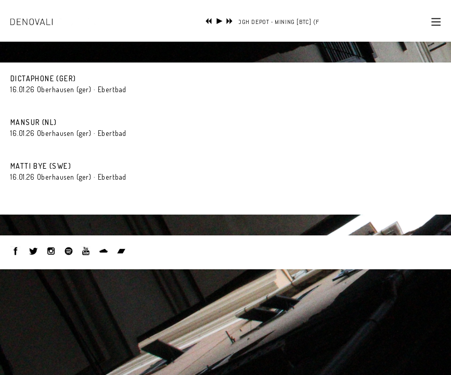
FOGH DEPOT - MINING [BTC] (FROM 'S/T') (292, 22)
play (219, 21)
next (230, 21)
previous (209, 21)
